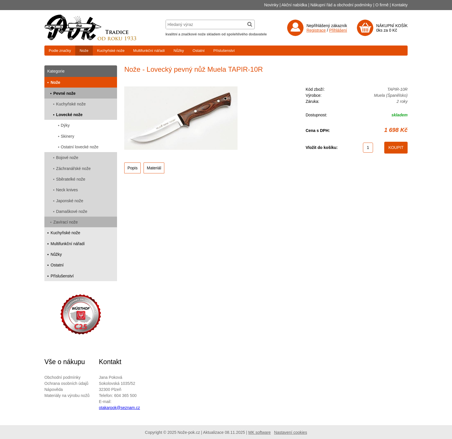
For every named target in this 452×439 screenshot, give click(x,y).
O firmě (382, 5)
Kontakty (400, 5)
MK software (259, 432)
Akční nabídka (294, 5)
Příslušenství (224, 50)
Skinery (67, 136)
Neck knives (67, 190)
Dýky (65, 125)
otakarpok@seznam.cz (119, 407)
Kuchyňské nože (111, 50)
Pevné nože (64, 93)
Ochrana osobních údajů (66, 383)
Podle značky (60, 50)
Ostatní (199, 50)
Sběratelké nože (70, 179)
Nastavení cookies (290, 432)
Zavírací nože (65, 222)
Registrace (316, 30)
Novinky (271, 5)
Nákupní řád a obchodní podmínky (341, 5)
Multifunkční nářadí (149, 50)
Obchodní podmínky (62, 377)
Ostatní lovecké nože (80, 147)
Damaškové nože (71, 211)
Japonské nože (69, 200)
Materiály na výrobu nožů (66, 395)
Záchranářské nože (73, 168)
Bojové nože (67, 157)
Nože (84, 50)
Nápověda (53, 389)
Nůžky (179, 50)
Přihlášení (338, 30)
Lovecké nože (69, 114)
